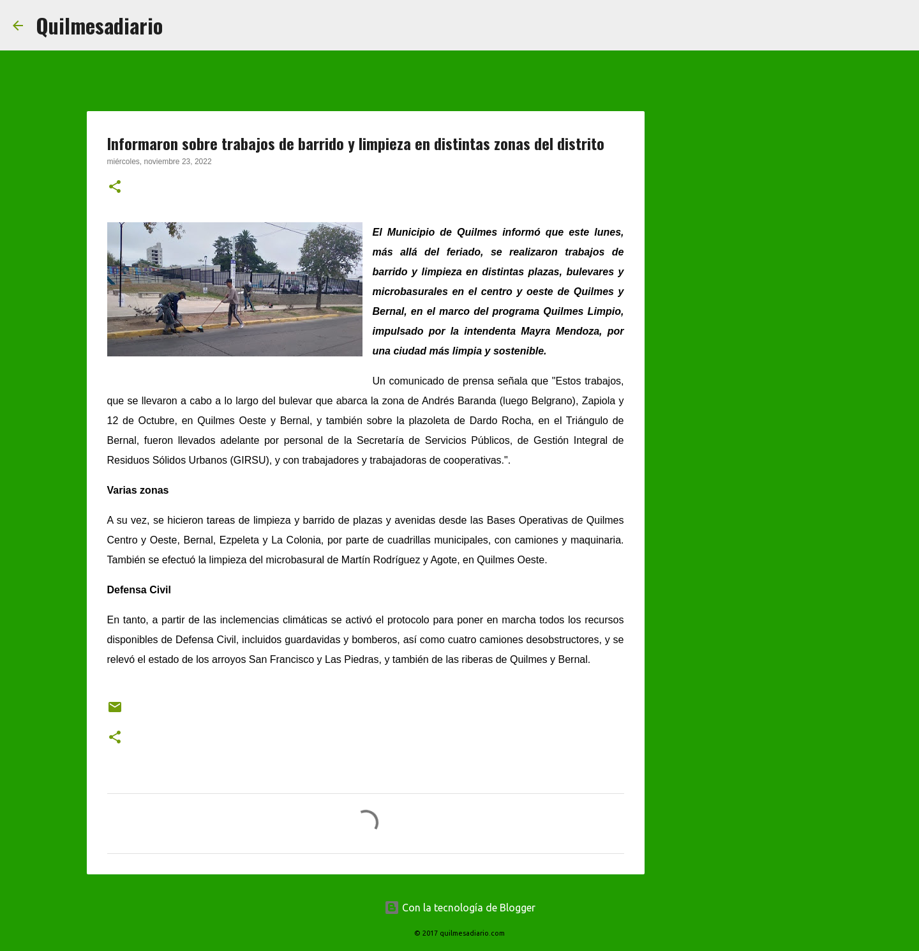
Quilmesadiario (99, 25)
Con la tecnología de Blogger (459, 907)
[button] (115, 188)
